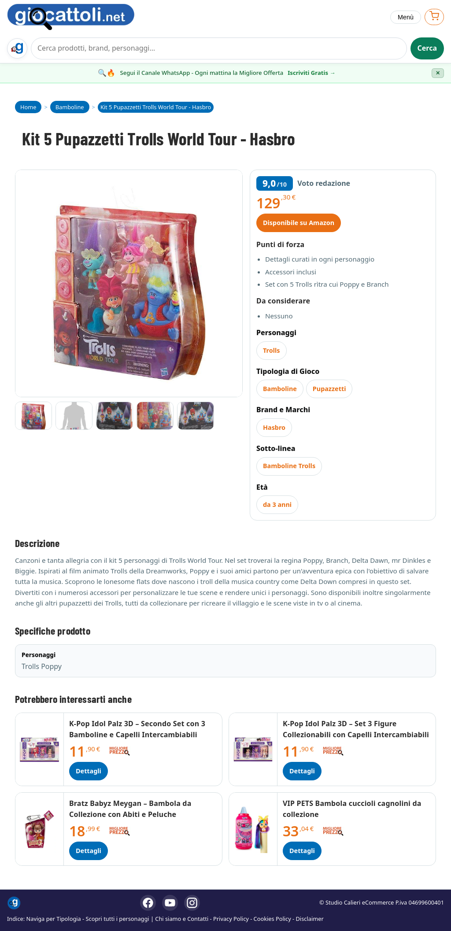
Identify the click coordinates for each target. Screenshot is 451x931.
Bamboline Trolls (289, 466)
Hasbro (274, 427)
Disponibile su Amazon (298, 222)
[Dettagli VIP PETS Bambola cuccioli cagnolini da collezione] (253, 829)
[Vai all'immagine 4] (155, 416)
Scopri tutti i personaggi (117, 919)
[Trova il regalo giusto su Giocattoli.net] (17, 48)
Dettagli (88, 771)
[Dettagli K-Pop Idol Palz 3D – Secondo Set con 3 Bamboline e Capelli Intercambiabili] (39, 749)
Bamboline (280, 388)
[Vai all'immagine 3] (114, 416)
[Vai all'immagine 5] (195, 416)
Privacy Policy (231, 919)
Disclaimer (310, 919)
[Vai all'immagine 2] (73, 416)
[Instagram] (192, 903)
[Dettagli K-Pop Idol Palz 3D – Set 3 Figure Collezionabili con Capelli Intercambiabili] (253, 749)
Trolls (271, 350)
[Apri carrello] (434, 17)
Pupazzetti (329, 388)
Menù (406, 17)
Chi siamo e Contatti (181, 919)
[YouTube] (170, 903)
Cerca (427, 48)
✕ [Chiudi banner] (438, 73)
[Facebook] (148, 903)
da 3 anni (277, 504)
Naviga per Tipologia (53, 919)
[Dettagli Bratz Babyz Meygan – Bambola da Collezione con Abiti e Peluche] (39, 829)
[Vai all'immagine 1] (33, 416)
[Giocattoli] (80, 17)
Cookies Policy (272, 919)
